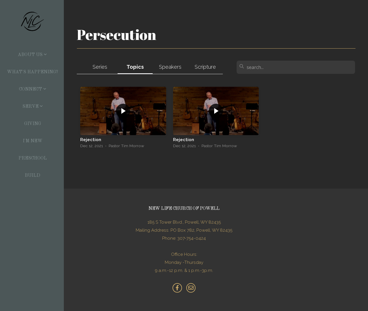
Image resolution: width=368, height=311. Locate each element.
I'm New (33, 141)
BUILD (32, 175)
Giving (32, 124)
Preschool (32, 158)
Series (100, 67)
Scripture (205, 67)
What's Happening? (32, 72)
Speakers (170, 67)
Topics (135, 67)
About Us (32, 55)
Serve (32, 106)
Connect (32, 89)
